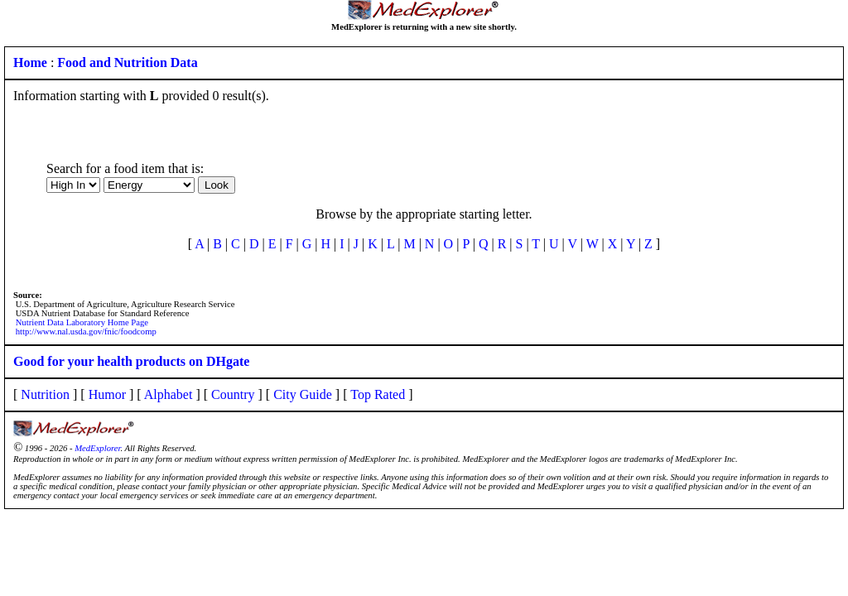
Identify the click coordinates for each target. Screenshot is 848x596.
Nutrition (45, 394)
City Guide (302, 394)
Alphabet (168, 394)
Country (232, 394)
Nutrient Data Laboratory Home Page (82, 322)
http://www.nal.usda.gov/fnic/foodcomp (86, 331)
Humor (107, 394)
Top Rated (377, 394)
